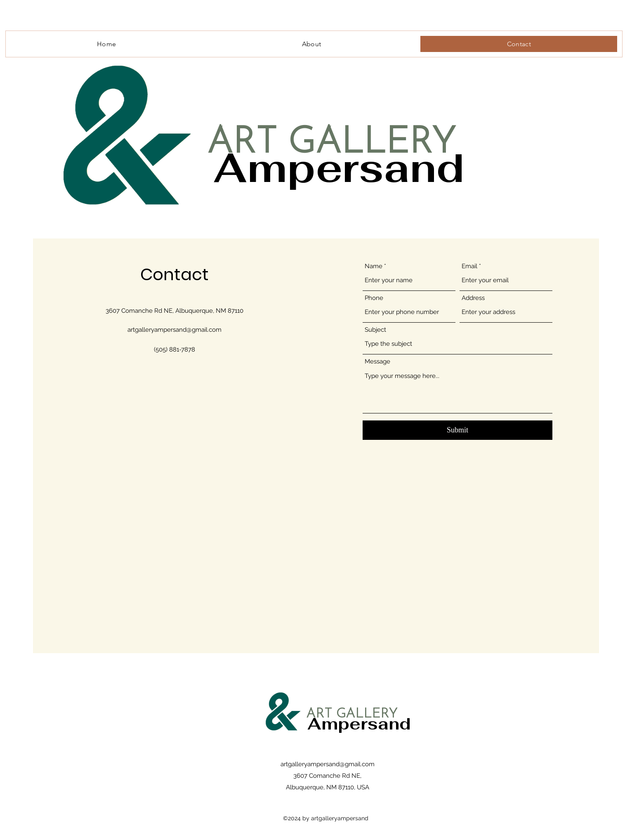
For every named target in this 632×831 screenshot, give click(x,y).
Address (473, 298)
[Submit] (457, 430)
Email (469, 266)
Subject (375, 330)
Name (373, 266)
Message (377, 362)
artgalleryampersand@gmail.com (174, 329)
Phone (374, 298)
